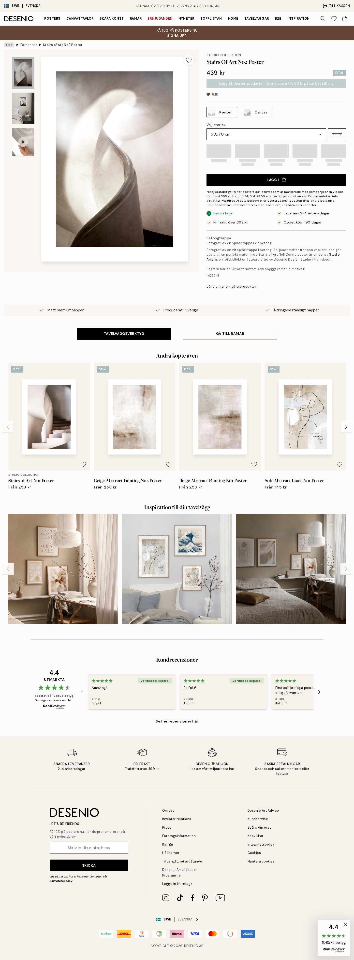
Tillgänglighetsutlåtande (182, 861)
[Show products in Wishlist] (333, 19)
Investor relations (176, 819)
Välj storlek (216, 125)
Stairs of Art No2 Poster (62, 45)
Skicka (89, 865)
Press (166, 827)
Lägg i (276, 180)
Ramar (136, 18)
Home (233, 18)
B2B (278, 18)
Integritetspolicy (261, 844)
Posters (52, 18)
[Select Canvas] (257, 112)
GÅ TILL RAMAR (230, 333)
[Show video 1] (23, 142)
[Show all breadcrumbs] (9, 44)
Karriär (168, 844)
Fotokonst (28, 45)
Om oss (168, 810)
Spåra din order (260, 827)
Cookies (254, 853)
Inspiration (298, 18)
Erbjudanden (160, 18)
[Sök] (323, 19)
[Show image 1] (23, 73)
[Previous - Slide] (8, 427)
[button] (337, 134)
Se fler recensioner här (177, 721)
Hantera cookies (261, 861)
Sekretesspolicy (61, 881)
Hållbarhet (170, 853)
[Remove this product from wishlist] (189, 60)
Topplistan (211, 18)
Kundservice (258, 819)
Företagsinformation (179, 836)
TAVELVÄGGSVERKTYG (124, 333)
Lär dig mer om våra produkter (231, 286)
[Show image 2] (23, 108)
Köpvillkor (256, 836)
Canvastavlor (80, 18)
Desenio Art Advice (263, 810)
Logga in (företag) (177, 884)
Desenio (191, 946)
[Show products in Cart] (344, 19)
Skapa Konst (112, 18)
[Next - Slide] (346, 427)
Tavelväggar (256, 18)
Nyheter (186, 18)
